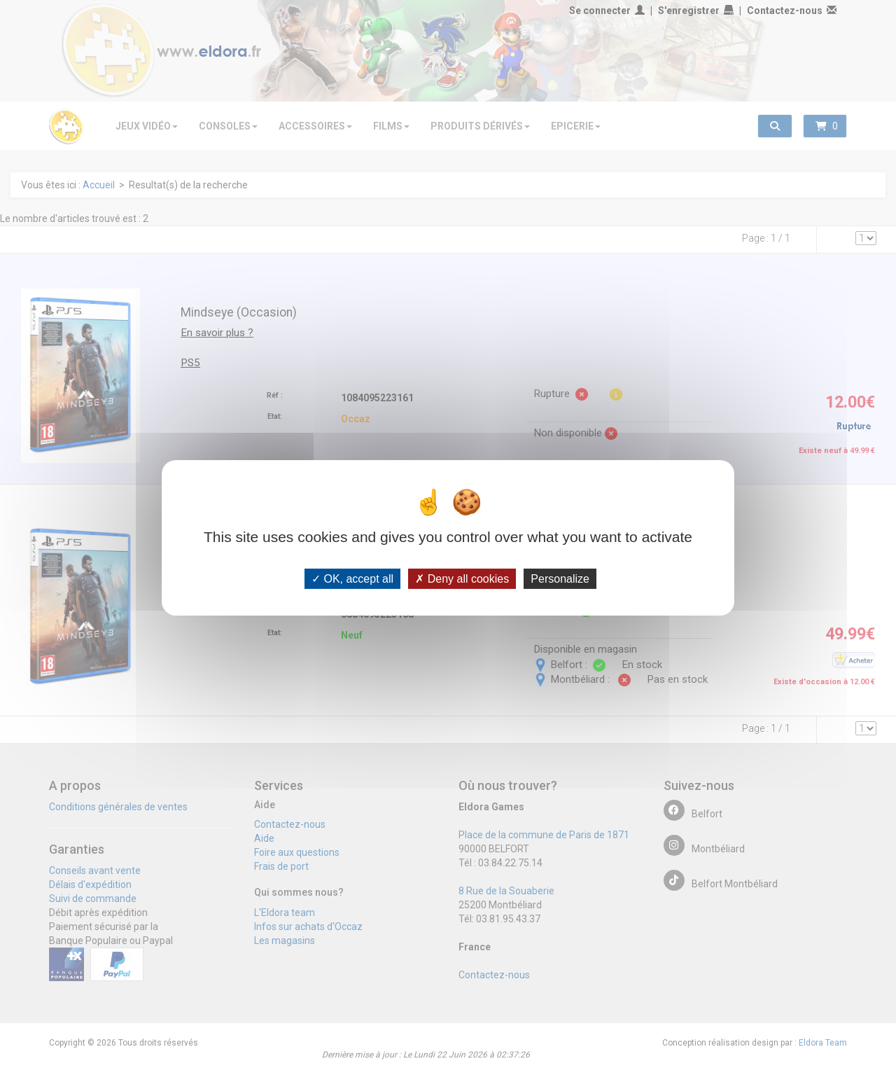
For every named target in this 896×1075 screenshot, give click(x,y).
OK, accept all (352, 578)
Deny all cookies (462, 578)
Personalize (560, 578)
